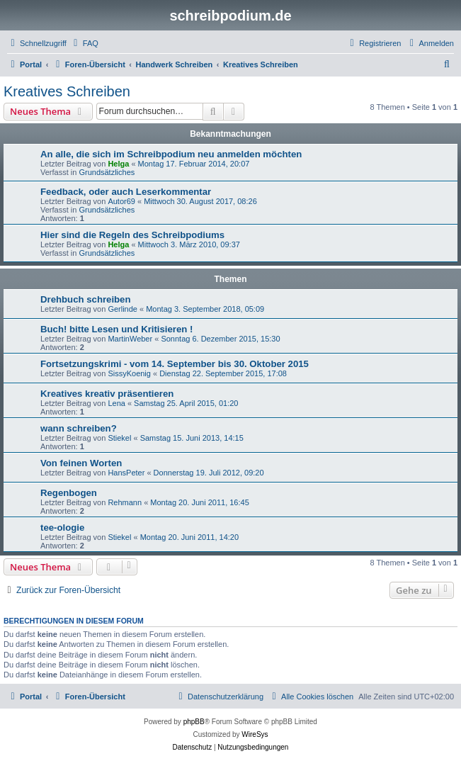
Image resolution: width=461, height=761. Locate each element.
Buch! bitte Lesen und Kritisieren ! (116, 329)
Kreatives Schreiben (67, 91)
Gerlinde (122, 309)
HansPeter (126, 472)
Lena (116, 403)
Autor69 (121, 201)
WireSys (254, 734)
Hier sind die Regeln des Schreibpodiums (132, 235)
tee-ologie (62, 527)
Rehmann (125, 502)
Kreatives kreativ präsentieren (106, 393)
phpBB (194, 722)
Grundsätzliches (107, 172)
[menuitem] (84, 43)
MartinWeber (130, 338)
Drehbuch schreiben (85, 299)
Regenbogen (68, 492)
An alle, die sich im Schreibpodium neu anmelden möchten (171, 154)
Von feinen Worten (81, 463)
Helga (118, 163)
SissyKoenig (129, 373)
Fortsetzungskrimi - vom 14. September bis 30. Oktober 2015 (174, 364)
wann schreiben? (78, 428)
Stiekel (119, 438)
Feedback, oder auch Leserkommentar (125, 191)
